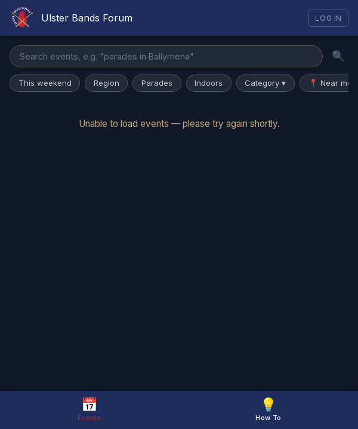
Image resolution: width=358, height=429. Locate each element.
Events (89, 409)
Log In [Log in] (328, 18)
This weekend (45, 83)
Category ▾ (265, 83)
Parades (156, 83)
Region (106, 83)
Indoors (209, 83)
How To (268, 409)
